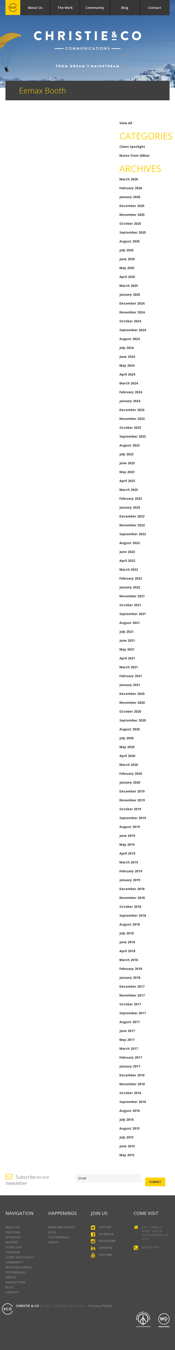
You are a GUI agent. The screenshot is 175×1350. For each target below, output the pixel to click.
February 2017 (130, 1057)
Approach (13, 1237)
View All (125, 123)
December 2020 (131, 693)
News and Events (18, 1267)
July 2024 (126, 348)
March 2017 (128, 1048)
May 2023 (126, 472)
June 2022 (127, 552)
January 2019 (129, 880)
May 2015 (126, 1155)
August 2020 (129, 729)
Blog (124, 7)
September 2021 (132, 614)
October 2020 (130, 711)
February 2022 (130, 578)
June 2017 (127, 1031)
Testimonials (15, 1272)
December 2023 (131, 410)
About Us (35, 7)
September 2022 (132, 534)
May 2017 (126, 1039)
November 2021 (132, 596)
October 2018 (130, 906)
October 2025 (130, 223)
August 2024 (129, 339)
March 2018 (128, 960)
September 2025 (132, 232)
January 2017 (129, 1066)
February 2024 (130, 392)
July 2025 (126, 250)
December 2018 (131, 889)
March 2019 (128, 862)
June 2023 (127, 463)
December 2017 (131, 986)
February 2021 (130, 676)
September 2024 (132, 330)
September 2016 (132, 1102)
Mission (11, 1242)
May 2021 (126, 649)
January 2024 (129, 401)
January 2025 (129, 294)
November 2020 (132, 702)
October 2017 (130, 1004)
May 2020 (126, 747)
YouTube (101, 1255)
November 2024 (132, 312)
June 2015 (127, 1146)
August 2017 (129, 1022)
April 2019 (127, 853)
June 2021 (127, 640)
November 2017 (132, 995)
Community (94, 7)
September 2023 (132, 436)
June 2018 (127, 942)
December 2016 (131, 1075)
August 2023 (129, 445)
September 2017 (132, 1013)
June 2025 (127, 259)
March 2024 (128, 383)
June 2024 (127, 356)
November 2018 (132, 898)
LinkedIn (101, 1248)
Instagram (103, 1241)
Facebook (102, 1234)
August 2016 (129, 1110)
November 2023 (132, 418)
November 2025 (132, 214)
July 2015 (126, 1137)
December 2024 (131, 303)
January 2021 (129, 685)
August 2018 (129, 924)
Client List (13, 1247)
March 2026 (128, 179)
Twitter (101, 1227)
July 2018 (126, 933)
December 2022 (131, 516)
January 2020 (129, 782)
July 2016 (126, 1119)
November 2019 (132, 800)
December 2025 (131, 206)
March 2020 (128, 764)
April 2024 (127, 374)
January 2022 (129, 587)
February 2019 (130, 871)
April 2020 (127, 756)
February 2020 (130, 773)
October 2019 (130, 809)
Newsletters (15, 1282)
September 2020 (132, 720)
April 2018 (127, 951)
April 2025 (127, 277)
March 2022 (128, 569)
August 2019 (129, 827)
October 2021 (130, 605)
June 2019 (127, 835)
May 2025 (126, 268)
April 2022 (127, 560)
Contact (154, 7)
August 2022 (129, 543)
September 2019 (132, 818)
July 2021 (126, 631)
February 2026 (130, 188)
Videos (10, 1277)
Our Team (12, 1232)
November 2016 (132, 1084)
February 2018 (130, 968)
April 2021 (127, 658)
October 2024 (130, 321)
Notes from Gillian (134, 155)
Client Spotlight (132, 146)
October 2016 (130, 1093)
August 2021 (129, 623)
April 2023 (127, 481)
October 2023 (130, 427)
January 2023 (129, 507)
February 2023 (130, 498)
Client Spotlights (19, 1257)
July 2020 (126, 738)
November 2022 (132, 525)
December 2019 (131, 791)
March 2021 (128, 667)
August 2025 (129, 241)
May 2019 (126, 844)
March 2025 (128, 285)
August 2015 (129, 1128)
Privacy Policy (100, 1305)
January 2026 (129, 197)
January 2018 (129, 977)
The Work (65, 7)
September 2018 (132, 915)
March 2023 (128, 489)
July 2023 (126, 454)
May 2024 (126, 365)
